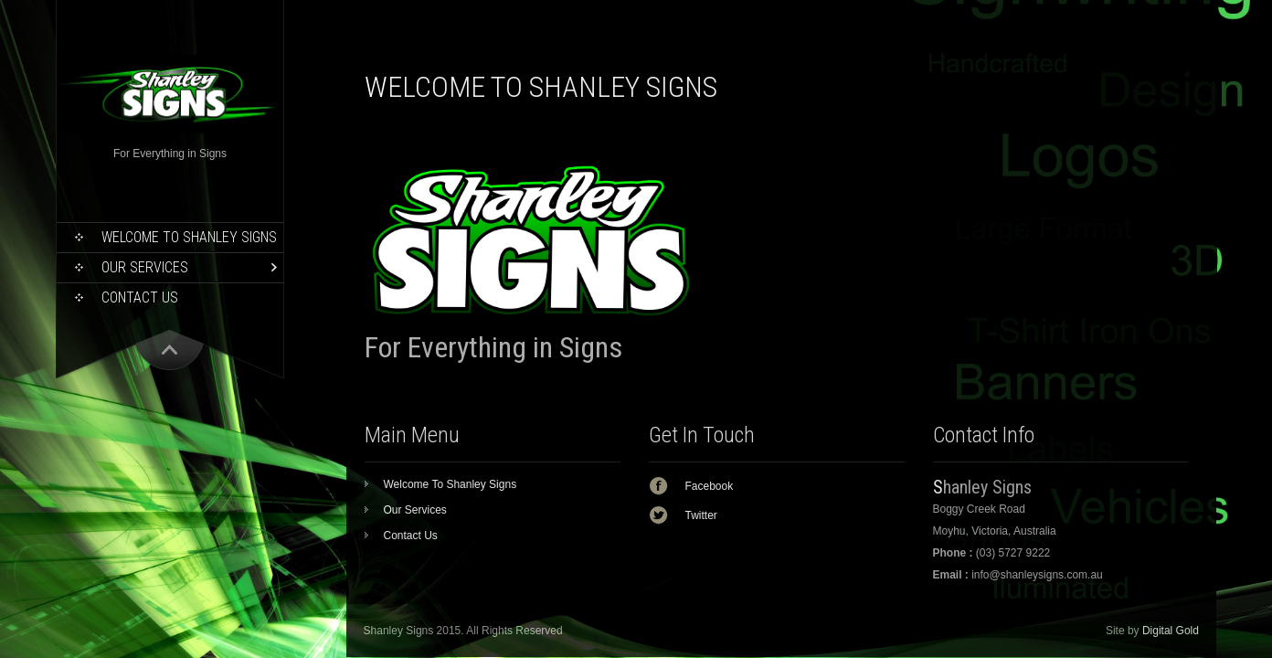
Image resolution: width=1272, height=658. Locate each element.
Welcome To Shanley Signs (189, 237)
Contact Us (139, 297)
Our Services (144, 267)
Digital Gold (1170, 630)
